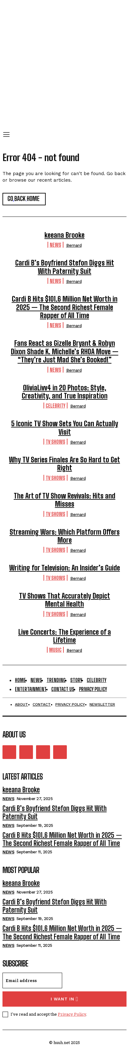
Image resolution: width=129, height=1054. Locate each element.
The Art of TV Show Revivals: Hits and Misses (64, 500)
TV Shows (55, 442)
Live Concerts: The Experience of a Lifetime (64, 636)
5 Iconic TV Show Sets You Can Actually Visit (64, 427)
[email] (32, 980)
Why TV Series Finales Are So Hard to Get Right (64, 463)
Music (55, 650)
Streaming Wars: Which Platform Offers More (65, 536)
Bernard (74, 245)
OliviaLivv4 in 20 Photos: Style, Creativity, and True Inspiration (65, 392)
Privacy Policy (72, 1014)
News (55, 245)
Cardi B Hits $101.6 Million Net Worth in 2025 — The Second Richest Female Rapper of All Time (64, 307)
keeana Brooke (64, 235)
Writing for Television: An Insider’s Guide (64, 568)
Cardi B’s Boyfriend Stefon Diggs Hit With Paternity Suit (64, 267)
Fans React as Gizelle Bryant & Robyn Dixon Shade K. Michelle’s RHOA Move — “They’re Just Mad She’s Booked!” (64, 351)
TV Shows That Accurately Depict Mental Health (64, 600)
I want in (64, 999)
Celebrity (55, 405)
